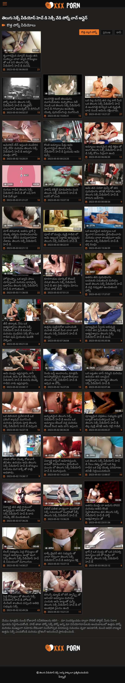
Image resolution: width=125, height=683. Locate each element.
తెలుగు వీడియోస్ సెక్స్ (49, 672)
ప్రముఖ (107, 32)
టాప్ (118, 32)
